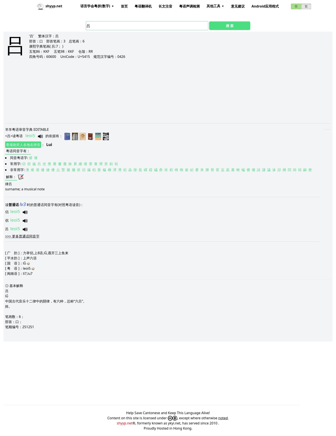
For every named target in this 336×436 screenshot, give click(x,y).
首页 (124, 6)
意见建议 (238, 6)
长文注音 (165, 6)
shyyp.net (124, 423)
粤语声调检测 (189, 6)
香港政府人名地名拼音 (23, 144)
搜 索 (230, 25)
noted (223, 418)
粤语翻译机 (143, 6)
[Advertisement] (133, 91)
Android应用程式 (265, 6)
